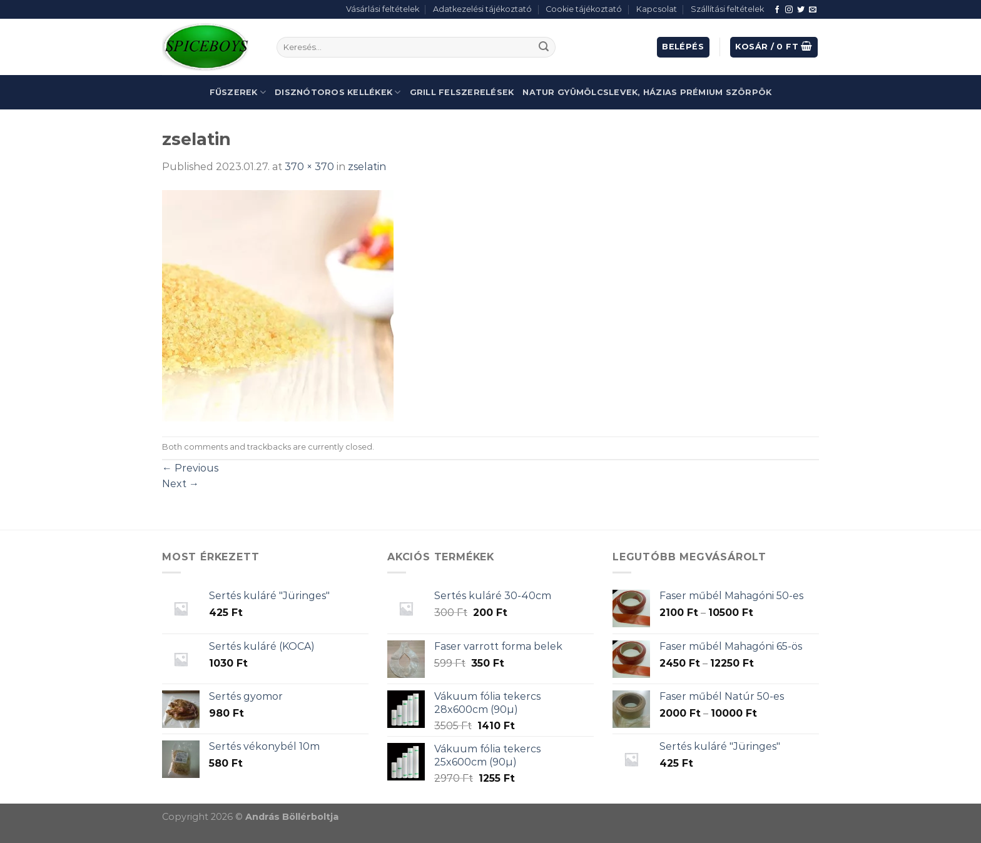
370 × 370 (309, 167)
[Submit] (543, 47)
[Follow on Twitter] (801, 10)
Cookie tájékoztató (584, 9)
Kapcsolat (656, 9)
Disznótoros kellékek (338, 92)
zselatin (367, 167)
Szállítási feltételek (727, 9)
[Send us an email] (812, 10)
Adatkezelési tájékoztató (482, 9)
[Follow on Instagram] (789, 10)
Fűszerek (238, 92)
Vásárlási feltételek (382, 9)
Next (180, 484)
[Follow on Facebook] (777, 10)
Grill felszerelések (462, 92)
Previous (190, 468)
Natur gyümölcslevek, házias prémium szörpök (646, 92)
